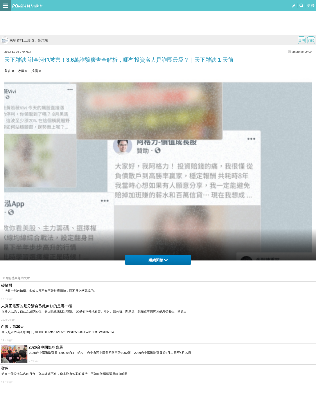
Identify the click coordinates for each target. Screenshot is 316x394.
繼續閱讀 (158, 260)
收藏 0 (22, 71)
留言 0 (9, 71)
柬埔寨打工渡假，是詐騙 (24, 40)
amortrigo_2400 (302, 51)
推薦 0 (36, 71)
